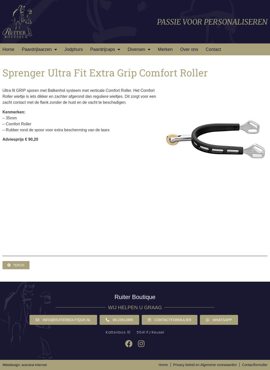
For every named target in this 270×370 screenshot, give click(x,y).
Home (8, 49)
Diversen (139, 49)
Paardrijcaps (105, 49)
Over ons (189, 49)
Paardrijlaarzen (39, 49)
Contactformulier (255, 365)
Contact (213, 49)
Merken (165, 49)
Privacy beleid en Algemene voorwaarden (205, 365)
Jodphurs (73, 49)
